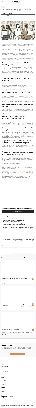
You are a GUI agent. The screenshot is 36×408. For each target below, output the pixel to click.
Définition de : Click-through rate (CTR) (10, 329)
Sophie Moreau (9, 13)
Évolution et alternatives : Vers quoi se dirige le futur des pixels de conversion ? (17, 228)
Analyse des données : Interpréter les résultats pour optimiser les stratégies (17, 225)
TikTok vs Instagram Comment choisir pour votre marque (14, 278)
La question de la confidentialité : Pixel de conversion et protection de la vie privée (18, 227)
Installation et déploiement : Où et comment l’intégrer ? (13, 223)
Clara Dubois (3, 283)
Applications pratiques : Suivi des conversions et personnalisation (15, 224)
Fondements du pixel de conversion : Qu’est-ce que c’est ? (13, 220)
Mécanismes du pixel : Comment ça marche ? (11, 221)
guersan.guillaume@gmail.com (7, 395)
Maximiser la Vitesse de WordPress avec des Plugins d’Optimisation (13, 304)
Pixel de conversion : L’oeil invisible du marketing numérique (14, 218)
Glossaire (3, 7)
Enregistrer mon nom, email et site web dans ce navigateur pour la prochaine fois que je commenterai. (17, 208)
